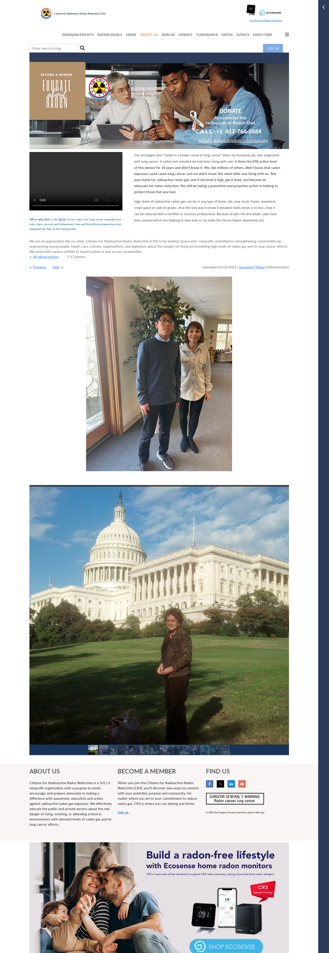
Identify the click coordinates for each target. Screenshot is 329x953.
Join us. (123, 812)
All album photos (46, 257)
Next (56, 267)
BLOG (62, 219)
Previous (39, 267)
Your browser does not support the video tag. (75, 181)
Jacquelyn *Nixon (252, 267)
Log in (273, 48)
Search (82, 48)
